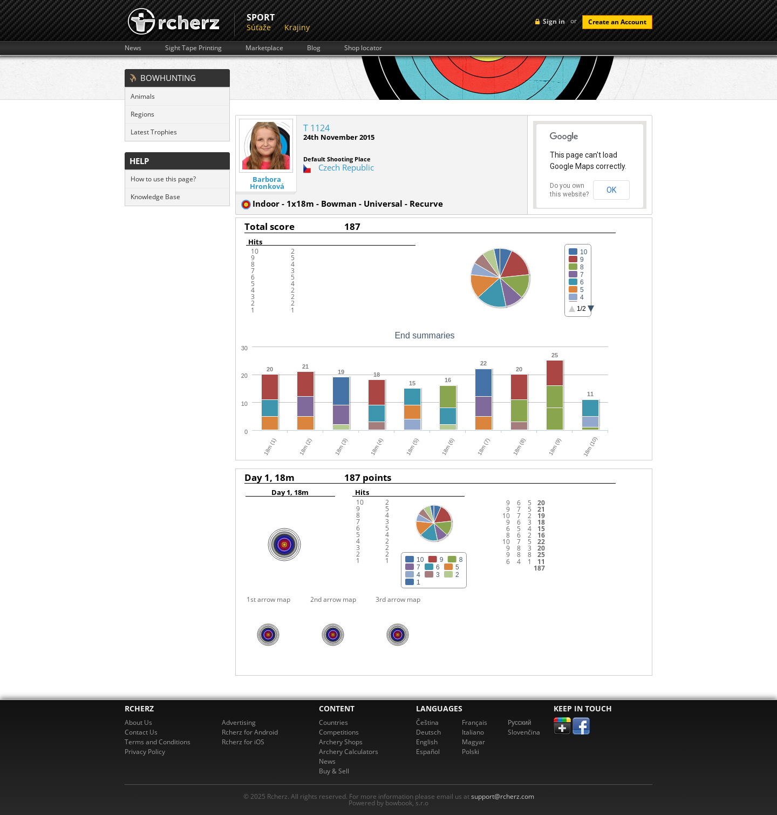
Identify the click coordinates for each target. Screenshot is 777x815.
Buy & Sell (334, 771)
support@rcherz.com (502, 796)
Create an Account (617, 21)
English (427, 741)
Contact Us (141, 732)
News (133, 48)
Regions (142, 114)
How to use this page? (163, 179)
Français (474, 722)
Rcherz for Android (250, 732)
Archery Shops (341, 741)
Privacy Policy (145, 751)
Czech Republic (346, 167)
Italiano (473, 732)
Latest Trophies (154, 132)
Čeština (427, 722)
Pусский (519, 722)
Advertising (239, 722)
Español (428, 751)
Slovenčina (524, 732)
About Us (138, 722)
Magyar (473, 741)
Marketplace (264, 48)
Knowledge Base (155, 196)
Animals (143, 96)
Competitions (339, 732)
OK (611, 190)
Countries (333, 722)
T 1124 (316, 128)
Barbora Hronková (267, 183)
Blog (314, 48)
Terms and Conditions (157, 741)
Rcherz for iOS (243, 741)
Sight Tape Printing (193, 48)
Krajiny (297, 27)
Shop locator (363, 48)
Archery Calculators (348, 751)
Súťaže (259, 27)
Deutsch (428, 732)
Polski (470, 751)
